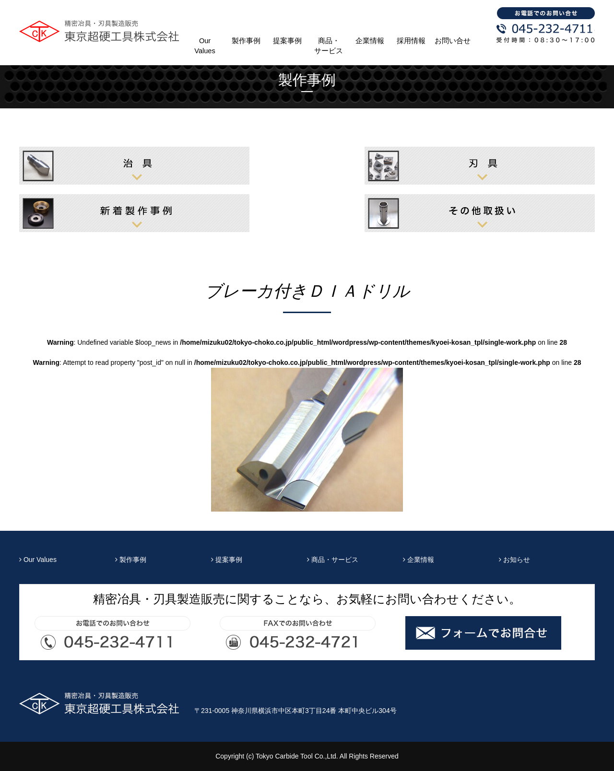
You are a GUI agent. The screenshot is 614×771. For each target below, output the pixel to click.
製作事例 (246, 41)
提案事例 (287, 41)
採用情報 (411, 41)
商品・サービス (328, 46)
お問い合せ (453, 41)
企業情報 (369, 41)
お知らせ (514, 559)
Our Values (204, 46)
